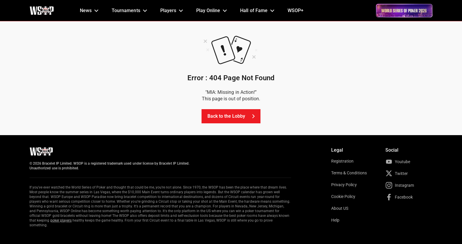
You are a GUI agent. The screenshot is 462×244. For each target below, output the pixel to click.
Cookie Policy (343, 196)
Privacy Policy (344, 184)
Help (335, 220)
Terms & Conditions (349, 173)
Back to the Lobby (232, 116)
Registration (342, 161)
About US (339, 208)
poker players (61, 220)
